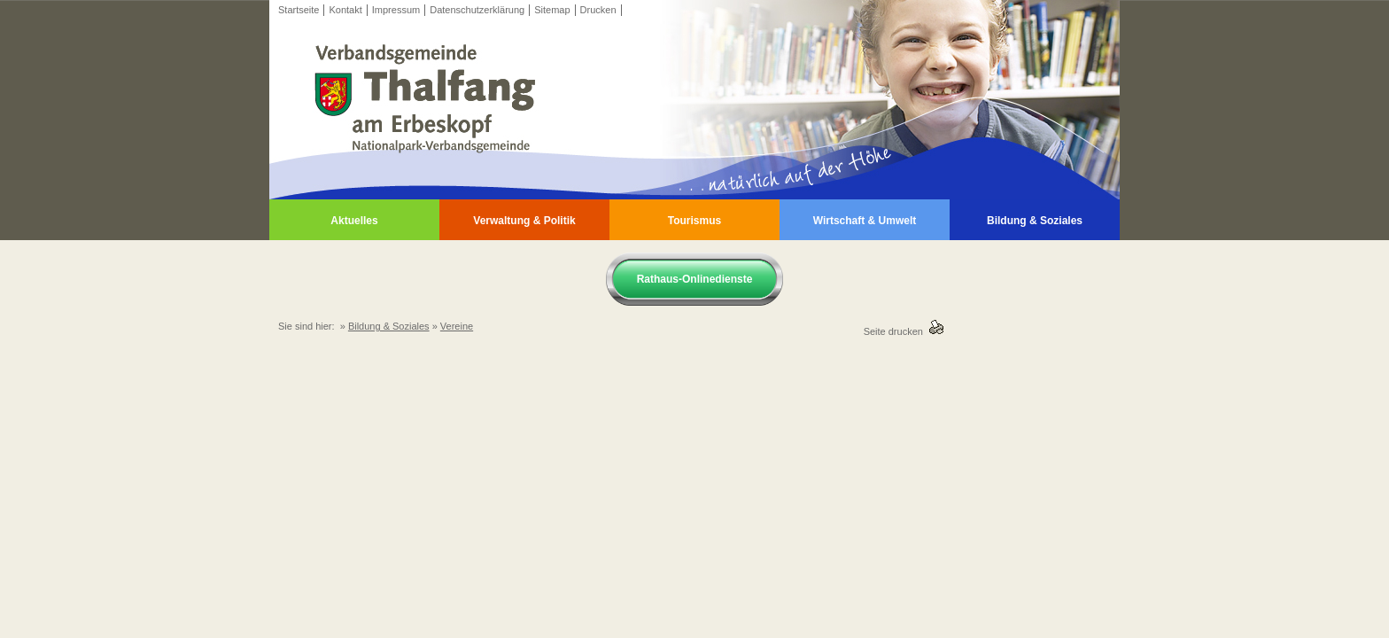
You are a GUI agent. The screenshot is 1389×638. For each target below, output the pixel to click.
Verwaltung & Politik (524, 220)
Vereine (456, 326)
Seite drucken (896, 331)
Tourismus (694, 220)
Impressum (396, 9)
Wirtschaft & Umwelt (865, 220)
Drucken (598, 9)
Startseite (298, 9)
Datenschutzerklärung (477, 9)
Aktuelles (353, 220)
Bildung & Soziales (1034, 220)
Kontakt (345, 9)
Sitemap (552, 9)
